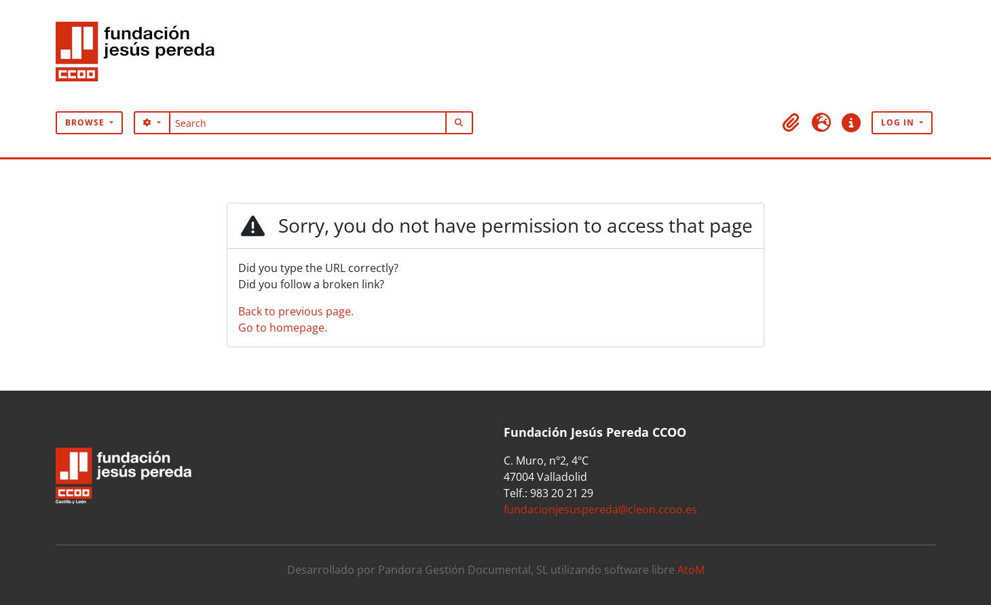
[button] (791, 123)
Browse (86, 122)
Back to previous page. (296, 311)
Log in (899, 122)
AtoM (691, 569)
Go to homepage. (282, 327)
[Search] (308, 122)
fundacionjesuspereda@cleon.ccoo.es (600, 509)
